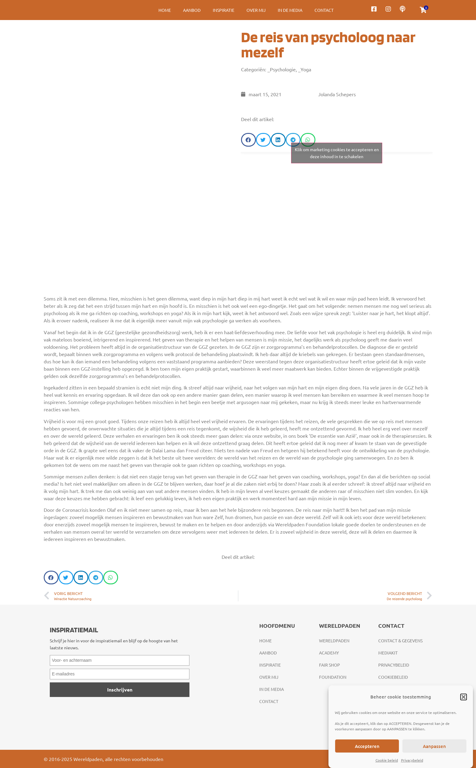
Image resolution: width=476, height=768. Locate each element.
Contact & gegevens (400, 640)
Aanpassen (434, 746)
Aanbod (192, 10)
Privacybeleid (412, 760)
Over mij (256, 10)
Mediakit (388, 652)
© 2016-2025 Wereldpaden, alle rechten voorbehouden (103, 759)
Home (164, 10)
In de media (290, 10)
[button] (464, 697)
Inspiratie (223, 10)
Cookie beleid (387, 760)
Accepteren (367, 746)
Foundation (332, 677)
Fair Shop (329, 665)
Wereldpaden (334, 640)
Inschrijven (119, 689)
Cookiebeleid (393, 677)
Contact (324, 10)
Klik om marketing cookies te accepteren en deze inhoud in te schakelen (337, 153)
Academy (329, 652)
